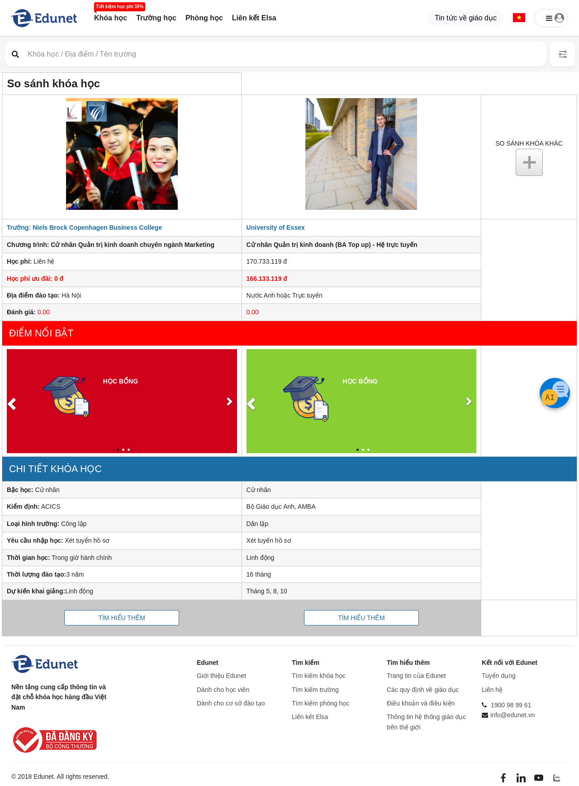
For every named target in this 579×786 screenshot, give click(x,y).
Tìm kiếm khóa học (319, 675)
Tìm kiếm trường (315, 689)
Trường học (156, 18)
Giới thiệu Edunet (221, 675)
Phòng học (204, 18)
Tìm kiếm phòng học (320, 703)
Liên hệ (492, 689)
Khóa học (110, 18)
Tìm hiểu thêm (122, 617)
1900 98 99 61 (511, 705)
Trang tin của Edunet (416, 675)
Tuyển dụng (499, 675)
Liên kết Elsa (254, 18)
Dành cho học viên (223, 689)
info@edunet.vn (512, 715)
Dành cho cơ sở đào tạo (231, 703)
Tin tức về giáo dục (466, 18)
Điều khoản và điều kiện (421, 703)
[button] (519, 18)
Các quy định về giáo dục (423, 689)
